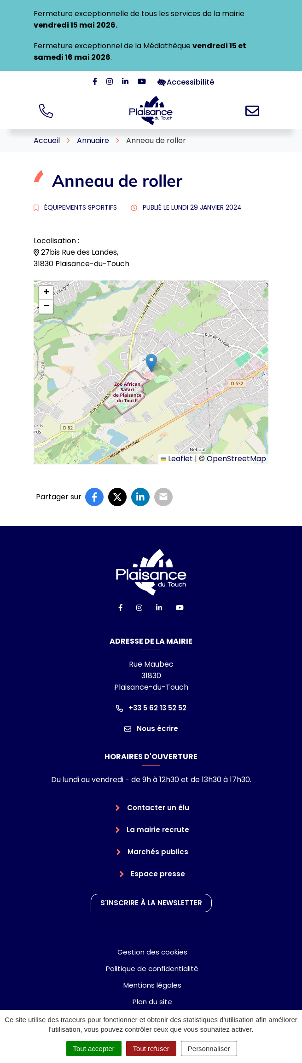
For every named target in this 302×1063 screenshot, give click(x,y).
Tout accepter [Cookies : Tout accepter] (94, 1048)
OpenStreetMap (236, 458)
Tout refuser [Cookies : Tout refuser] (151, 1048)
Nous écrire (151, 728)
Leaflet (177, 458)
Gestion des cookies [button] (152, 952)
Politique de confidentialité (152, 968)
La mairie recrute (158, 829)
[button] (151, 363)
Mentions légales (152, 985)
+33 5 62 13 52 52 (151, 708)
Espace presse (158, 874)
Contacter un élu (158, 807)
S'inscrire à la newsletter (151, 903)
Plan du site (152, 1001)
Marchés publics (158, 852)
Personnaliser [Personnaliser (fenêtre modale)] (209, 1048)
